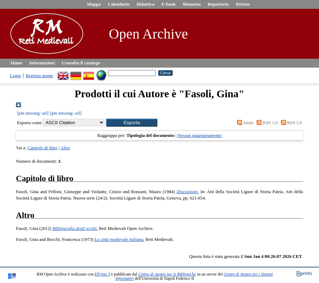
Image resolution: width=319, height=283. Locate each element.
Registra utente (39, 75)
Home (16, 62)
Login (15, 75)
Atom (244, 122)
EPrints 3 (102, 274)
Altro (65, 147)
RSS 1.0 (266, 122)
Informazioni (42, 62)
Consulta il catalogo (81, 62)
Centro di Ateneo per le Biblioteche (167, 274)
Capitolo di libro (43, 147)
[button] (131, 123)
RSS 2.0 (290, 122)
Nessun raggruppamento (200, 135)
